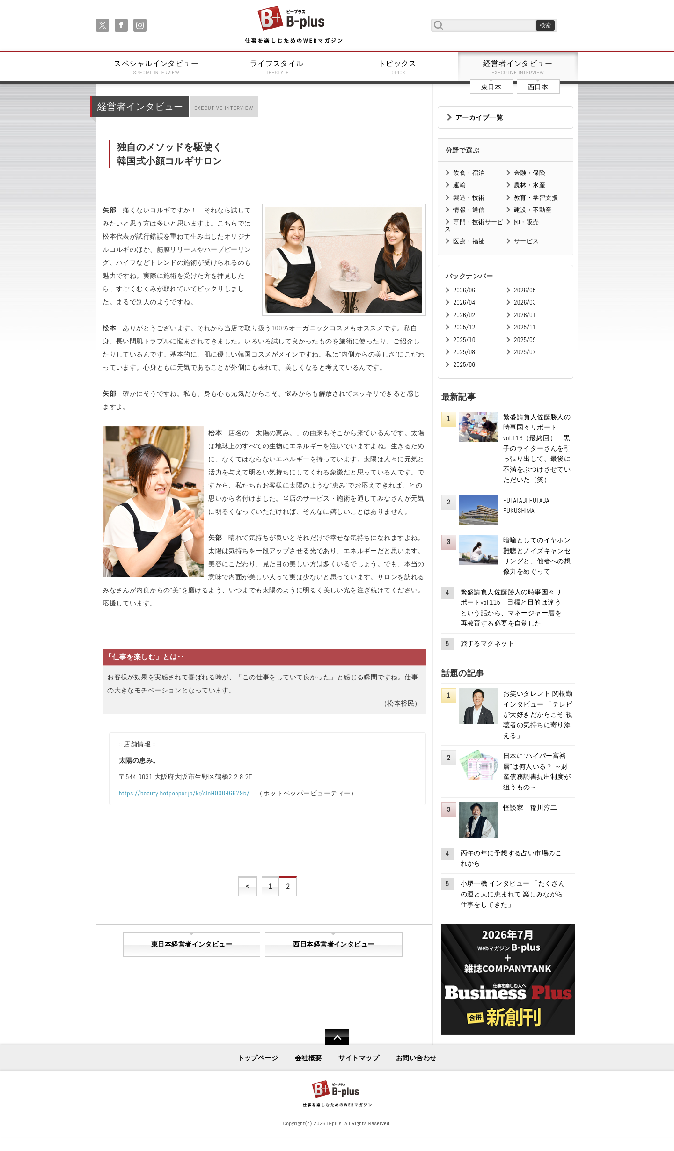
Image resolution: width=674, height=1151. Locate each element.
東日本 (491, 87)
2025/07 (525, 352)
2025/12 (464, 327)
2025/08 (464, 352)
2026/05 (525, 290)
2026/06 (464, 290)
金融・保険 (529, 173)
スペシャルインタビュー (156, 67)
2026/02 (464, 315)
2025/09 (525, 340)
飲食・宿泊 (468, 173)
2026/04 (464, 302)
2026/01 (525, 315)
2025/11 (525, 327)
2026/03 (525, 302)
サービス (526, 241)
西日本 (538, 87)
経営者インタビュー (518, 67)
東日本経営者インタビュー (191, 944)
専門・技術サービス (474, 225)
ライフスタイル (277, 67)
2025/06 (464, 365)
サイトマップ (358, 1058)
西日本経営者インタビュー (333, 944)
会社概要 (308, 1058)
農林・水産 (529, 185)
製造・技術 (468, 198)
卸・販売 (526, 222)
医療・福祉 (468, 241)
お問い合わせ (416, 1058)
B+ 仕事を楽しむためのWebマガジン (293, 25)
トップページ (258, 1058)
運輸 (459, 185)
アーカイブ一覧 (479, 117)
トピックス (397, 67)
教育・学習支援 (536, 198)
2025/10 (464, 340)
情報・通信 (468, 210)
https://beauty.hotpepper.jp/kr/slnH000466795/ (184, 793)
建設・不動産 (533, 210)
